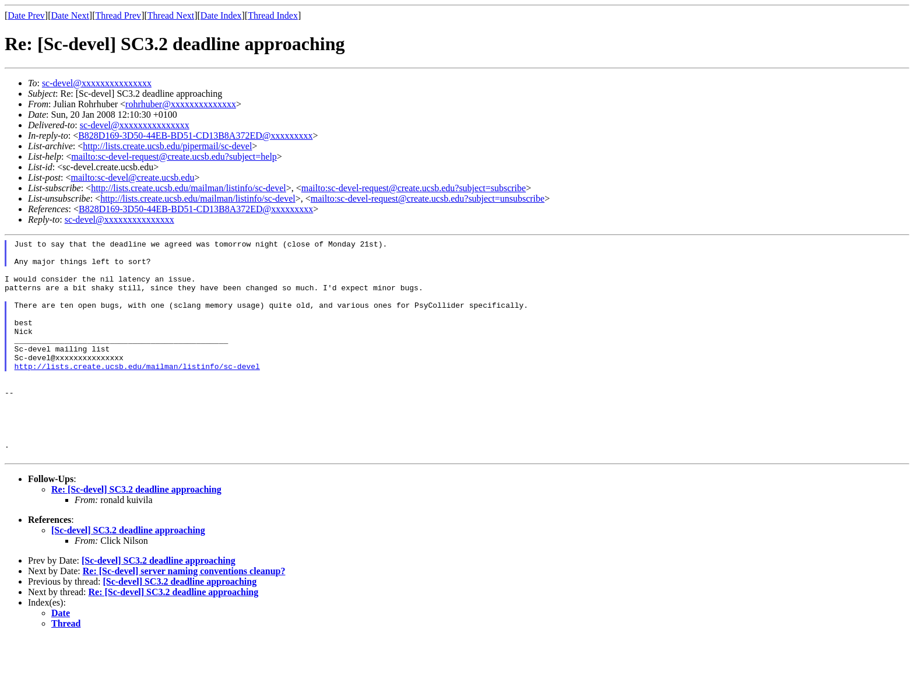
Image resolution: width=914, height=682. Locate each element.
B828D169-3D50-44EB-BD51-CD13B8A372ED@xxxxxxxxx (195, 135)
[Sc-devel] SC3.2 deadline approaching (128, 574)
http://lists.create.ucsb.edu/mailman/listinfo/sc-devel (188, 188)
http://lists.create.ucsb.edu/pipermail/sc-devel (167, 146)
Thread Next (170, 15)
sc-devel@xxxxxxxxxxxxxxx (97, 83)
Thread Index (273, 15)
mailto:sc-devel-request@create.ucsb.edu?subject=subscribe (413, 188)
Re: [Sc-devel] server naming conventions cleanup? (184, 615)
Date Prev (26, 15)
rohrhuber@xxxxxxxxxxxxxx (180, 104)
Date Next (70, 15)
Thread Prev (118, 15)
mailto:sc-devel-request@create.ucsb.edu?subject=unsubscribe (427, 198)
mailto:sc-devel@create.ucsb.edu (132, 177)
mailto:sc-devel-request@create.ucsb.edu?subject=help (174, 156)
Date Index (221, 15)
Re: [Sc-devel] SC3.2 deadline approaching (136, 533)
